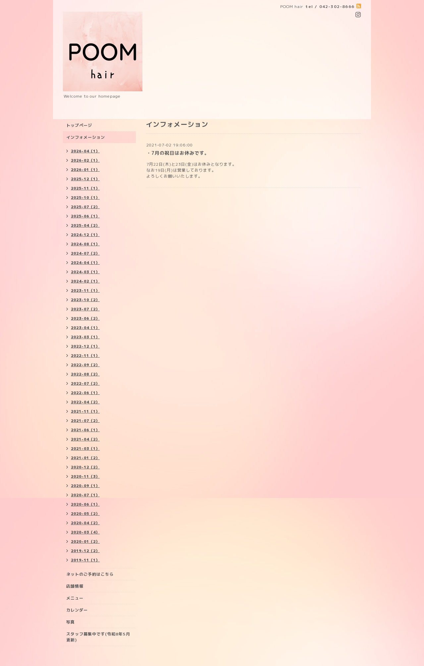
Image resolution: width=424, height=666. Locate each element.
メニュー (74, 598)
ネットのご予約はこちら (90, 574)
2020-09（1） (85, 485)
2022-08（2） (85, 374)
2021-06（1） (85, 430)
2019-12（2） (85, 550)
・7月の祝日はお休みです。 (177, 153)
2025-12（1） (85, 179)
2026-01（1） (85, 169)
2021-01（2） (85, 457)
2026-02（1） (85, 160)
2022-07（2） (85, 383)
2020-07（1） (85, 495)
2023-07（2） (85, 309)
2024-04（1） (85, 262)
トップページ (79, 125)
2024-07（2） (85, 253)
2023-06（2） (85, 318)
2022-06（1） (85, 392)
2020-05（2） (85, 513)
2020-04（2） (85, 523)
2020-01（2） (85, 541)
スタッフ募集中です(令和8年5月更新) (98, 637)
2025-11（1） (85, 188)
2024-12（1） (85, 234)
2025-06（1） (85, 216)
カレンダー (77, 610)
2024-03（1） (85, 272)
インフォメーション (85, 137)
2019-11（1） (85, 560)
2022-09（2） (85, 365)
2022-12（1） (85, 346)
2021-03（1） (85, 448)
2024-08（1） (85, 244)
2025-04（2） (85, 225)
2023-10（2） (85, 299)
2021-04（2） (85, 439)
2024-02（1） (85, 281)
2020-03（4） (85, 532)
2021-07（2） (85, 420)
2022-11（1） (85, 355)
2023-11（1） (85, 290)
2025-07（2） (85, 206)
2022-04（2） (85, 402)
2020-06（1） (85, 504)
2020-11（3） (85, 476)
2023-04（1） (85, 327)
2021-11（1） (85, 411)
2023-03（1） (85, 337)
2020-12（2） (85, 467)
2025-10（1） (85, 197)
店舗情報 (74, 586)
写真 (70, 622)
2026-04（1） (85, 151)
